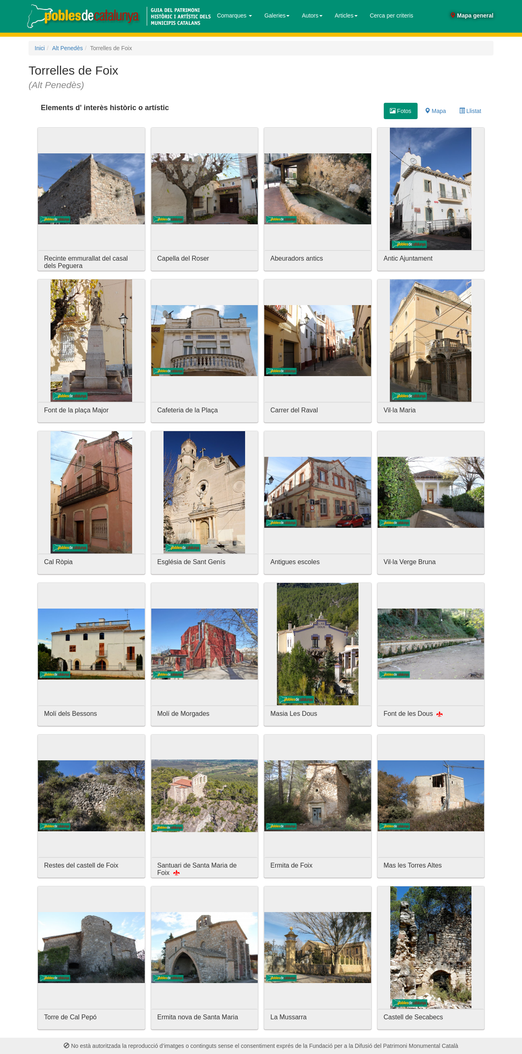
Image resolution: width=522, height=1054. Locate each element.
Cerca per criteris (392, 15)
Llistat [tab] (470, 111)
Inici (40, 48)
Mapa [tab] (435, 111)
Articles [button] (346, 15)
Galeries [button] (277, 15)
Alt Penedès (67, 48)
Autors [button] (312, 15)
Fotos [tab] (400, 111)
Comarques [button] (234, 15)
